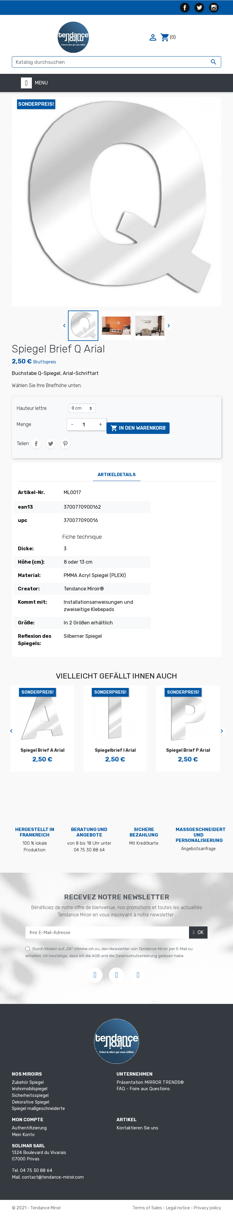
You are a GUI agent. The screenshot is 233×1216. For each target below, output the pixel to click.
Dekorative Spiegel (30, 1102)
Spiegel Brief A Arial (44, 750)
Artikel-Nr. (31, 492)
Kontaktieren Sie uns (137, 1128)
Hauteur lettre (32, 408)
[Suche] (116, 62)
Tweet (51, 443)
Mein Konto (23, 1134)
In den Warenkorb (138, 428)
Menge (24, 424)
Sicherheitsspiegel (30, 1095)
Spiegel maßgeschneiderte (38, 1108)
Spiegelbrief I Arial (116, 750)
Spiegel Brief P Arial (189, 750)
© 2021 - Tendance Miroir (36, 1208)
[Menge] (86, 424)
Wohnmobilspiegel (29, 1088)
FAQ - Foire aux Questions (143, 1088)
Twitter (199, 7)
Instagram (214, 7)
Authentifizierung (29, 1128)
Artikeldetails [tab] (117, 474)
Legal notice (178, 1208)
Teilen (36, 443)
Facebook (185, 7)
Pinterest (65, 443)
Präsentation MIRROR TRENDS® (150, 1082)
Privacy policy (207, 1208)
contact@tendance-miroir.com (53, 1177)
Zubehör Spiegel (28, 1082)
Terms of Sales (148, 1208)
